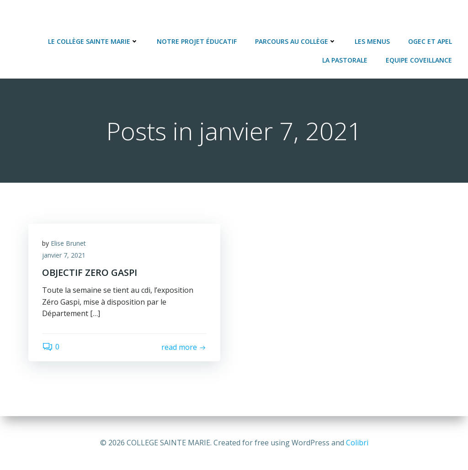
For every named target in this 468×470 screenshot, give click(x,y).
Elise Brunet (68, 243)
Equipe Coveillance (419, 60)
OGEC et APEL (430, 41)
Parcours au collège (295, 41)
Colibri (357, 443)
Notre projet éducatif (197, 41)
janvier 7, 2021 (63, 255)
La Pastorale (344, 60)
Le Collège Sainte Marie (93, 41)
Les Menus (372, 41)
